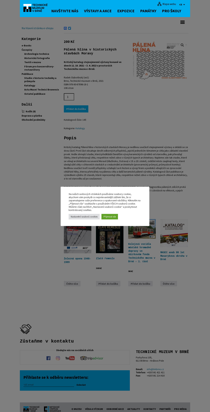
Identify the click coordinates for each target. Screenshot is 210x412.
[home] (36, 8)
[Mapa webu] (166, 4)
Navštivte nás (66, 10)
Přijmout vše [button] (110, 216)
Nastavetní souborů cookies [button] (84, 216)
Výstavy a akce (100, 10)
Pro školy (173, 10)
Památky (150, 10)
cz (181, 4)
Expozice (127, 10)
